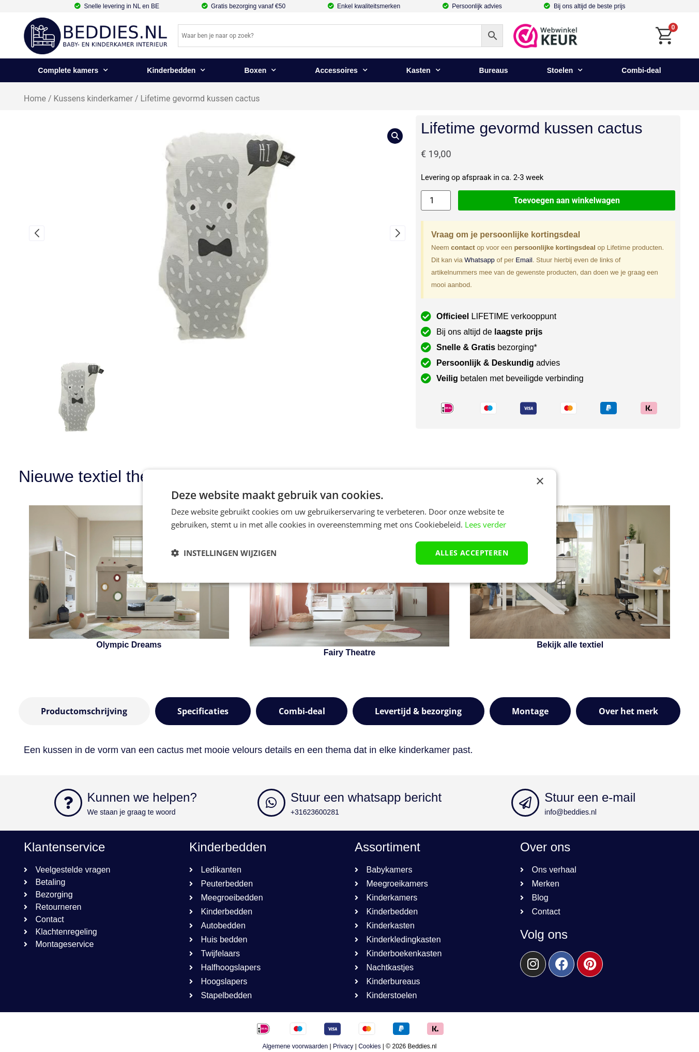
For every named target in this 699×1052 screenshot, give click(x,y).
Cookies (369, 1046)
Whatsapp (479, 260)
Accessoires (341, 70)
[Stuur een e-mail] (525, 803)
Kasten (423, 70)
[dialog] (349, 526)
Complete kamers (73, 70)
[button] (36, 233)
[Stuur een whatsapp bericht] (271, 803)
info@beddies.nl (570, 812)
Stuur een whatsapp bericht (366, 797)
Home (35, 98)
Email (524, 260)
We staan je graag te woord (131, 812)
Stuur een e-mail (589, 797)
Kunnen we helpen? (142, 797)
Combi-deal (641, 70)
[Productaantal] (436, 200)
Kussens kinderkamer (93, 98)
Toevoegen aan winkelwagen (566, 200)
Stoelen (565, 70)
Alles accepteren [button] (471, 553)
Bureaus (493, 70)
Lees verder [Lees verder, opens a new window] (485, 524)
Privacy (343, 1046)
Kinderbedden (176, 70)
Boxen (260, 70)
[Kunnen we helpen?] (68, 803)
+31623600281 (315, 812)
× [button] (539, 482)
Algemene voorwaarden (295, 1046)
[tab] (84, 711)
